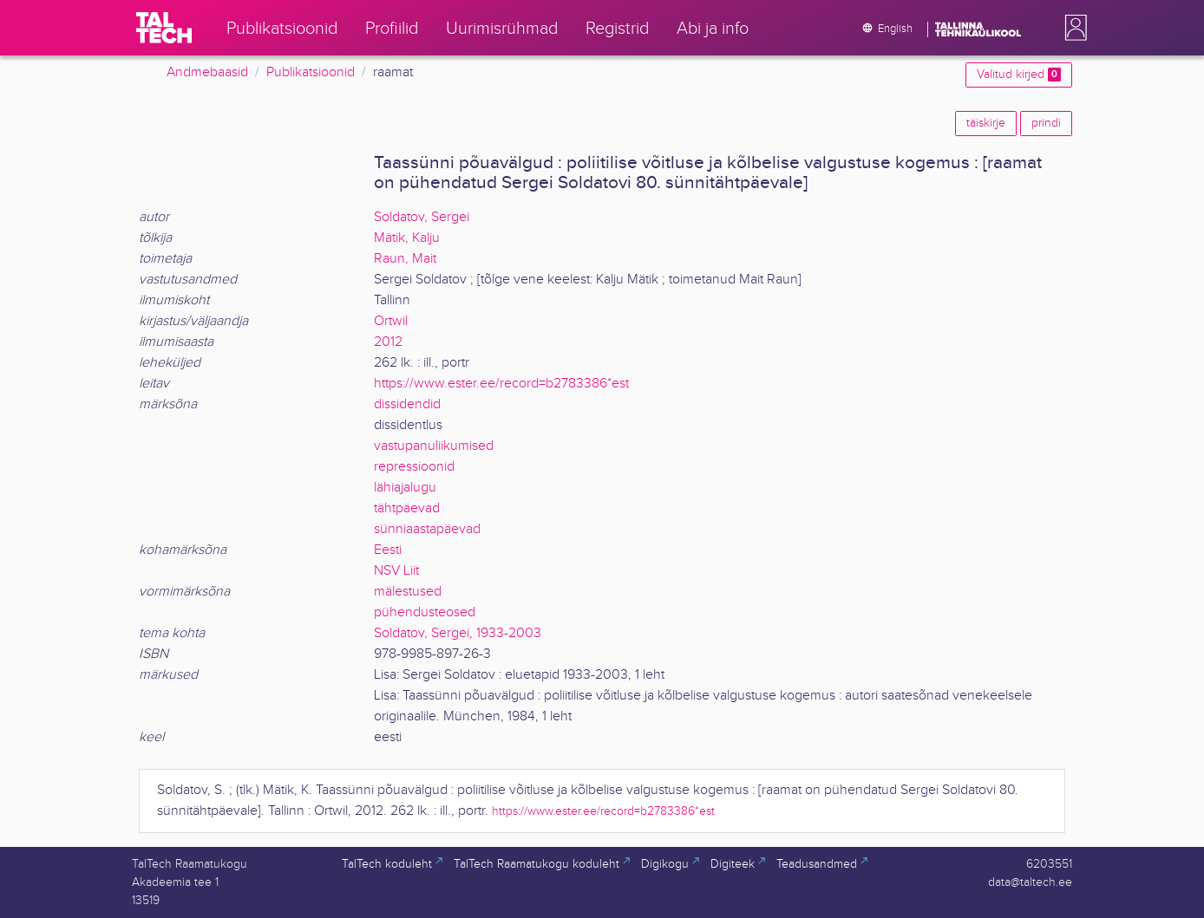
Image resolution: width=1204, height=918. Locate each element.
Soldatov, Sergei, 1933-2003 (457, 633)
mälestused (408, 591)
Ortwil (391, 321)
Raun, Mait (405, 259)
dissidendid (407, 404)
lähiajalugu (405, 487)
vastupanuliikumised (434, 446)
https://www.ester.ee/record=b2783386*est (501, 383)
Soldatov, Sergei (421, 217)
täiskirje (985, 123)
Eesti (388, 550)
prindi (1046, 123)
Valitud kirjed (1019, 74)
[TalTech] (164, 27)
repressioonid (414, 467)
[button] (1072, 27)
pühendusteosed (424, 612)
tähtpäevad (407, 508)
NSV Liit (396, 571)
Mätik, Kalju (407, 238)
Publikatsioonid (310, 72)
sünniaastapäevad (427, 529)
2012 (388, 342)
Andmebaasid (207, 72)
